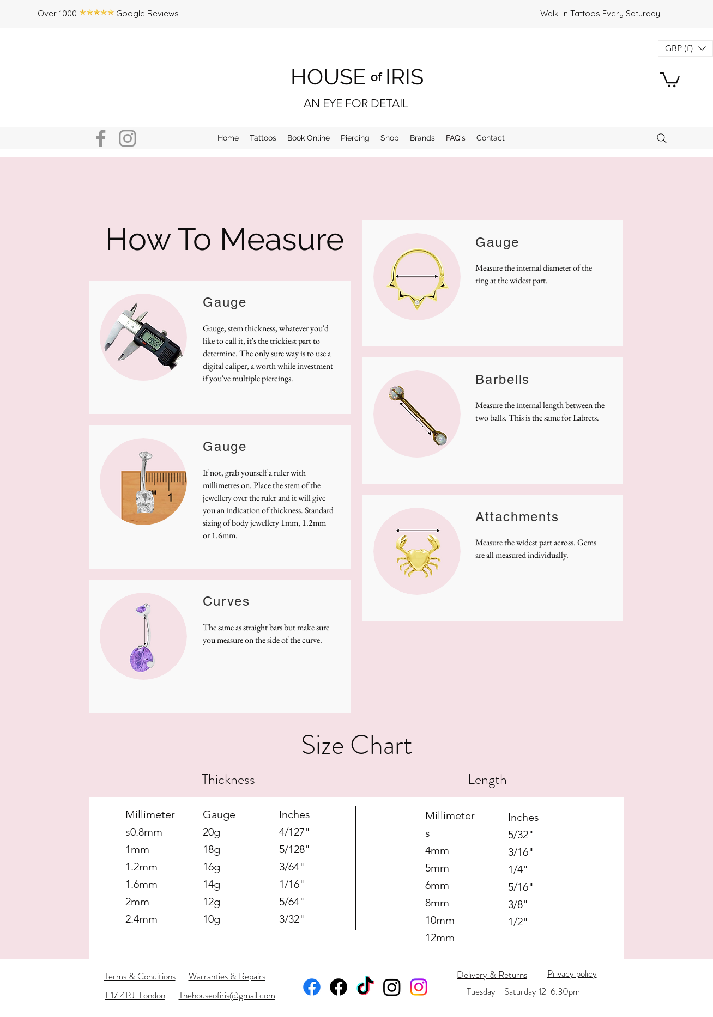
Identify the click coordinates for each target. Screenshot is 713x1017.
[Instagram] (127, 138)
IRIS (402, 76)
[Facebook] (100, 138)
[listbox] (685, 48)
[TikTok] (365, 987)
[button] (670, 79)
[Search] (662, 138)
